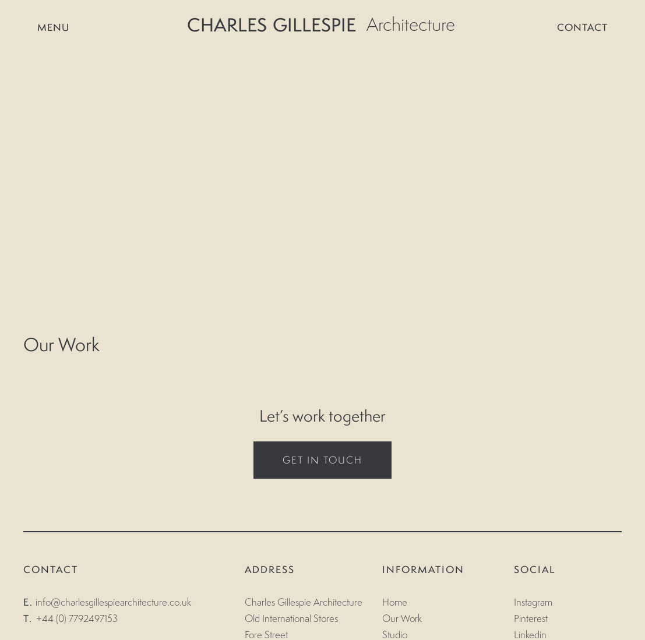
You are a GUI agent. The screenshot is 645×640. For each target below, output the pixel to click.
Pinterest (531, 618)
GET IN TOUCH (322, 460)
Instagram (533, 602)
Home (394, 602)
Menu (46, 27)
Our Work (402, 618)
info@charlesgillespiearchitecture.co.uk (113, 602)
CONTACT (589, 27)
